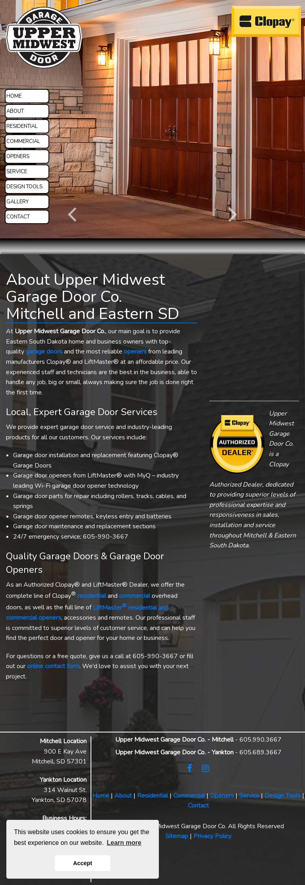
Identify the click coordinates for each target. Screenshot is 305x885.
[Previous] (74, 214)
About (123, 795)
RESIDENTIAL (22, 126)
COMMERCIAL (23, 141)
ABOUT (15, 111)
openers (135, 351)
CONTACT (18, 216)
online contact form (53, 666)
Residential (152, 795)
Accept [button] (82, 863)
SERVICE (16, 171)
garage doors (44, 351)
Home (100, 795)
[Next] (231, 214)
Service (249, 795)
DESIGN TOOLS (24, 186)
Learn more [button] (124, 842)
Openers (222, 795)
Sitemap (176, 836)
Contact (198, 805)
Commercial (189, 795)
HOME (13, 96)
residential (91, 596)
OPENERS (17, 156)
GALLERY (17, 201)
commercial (134, 596)
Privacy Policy (212, 836)
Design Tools (282, 795)
